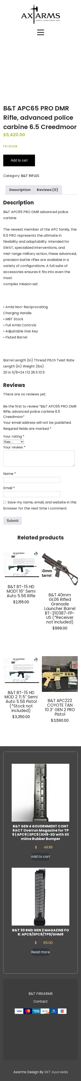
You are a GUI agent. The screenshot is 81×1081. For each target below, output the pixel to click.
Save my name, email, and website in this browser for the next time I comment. (39, 505)
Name (9, 473)
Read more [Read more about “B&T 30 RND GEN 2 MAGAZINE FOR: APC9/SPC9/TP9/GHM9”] (40, 952)
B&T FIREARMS (41, 993)
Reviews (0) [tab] (47, 189)
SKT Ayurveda (56, 1072)
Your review (14, 447)
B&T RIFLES (30, 175)
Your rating (13, 436)
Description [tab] (20, 189)
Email (9, 487)
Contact (40, 1001)
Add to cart (19, 160)
